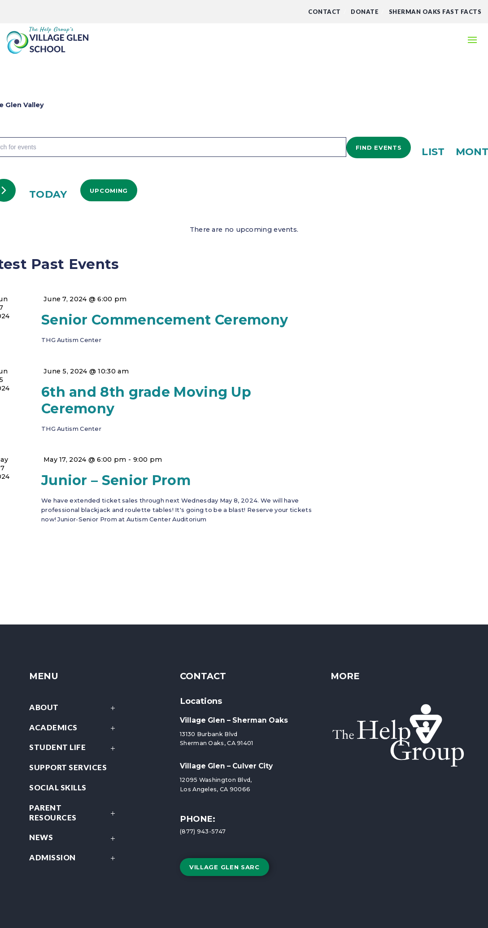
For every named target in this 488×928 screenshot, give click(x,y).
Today (48, 194)
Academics (74, 728)
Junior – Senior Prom (116, 480)
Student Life (74, 748)
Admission (74, 858)
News (74, 838)
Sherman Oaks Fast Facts (435, 11)
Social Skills (58, 787)
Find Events (379, 147)
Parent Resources (74, 813)
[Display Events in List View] (433, 151)
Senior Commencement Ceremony (164, 320)
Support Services (68, 767)
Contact (324, 11)
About (74, 708)
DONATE (365, 11)
